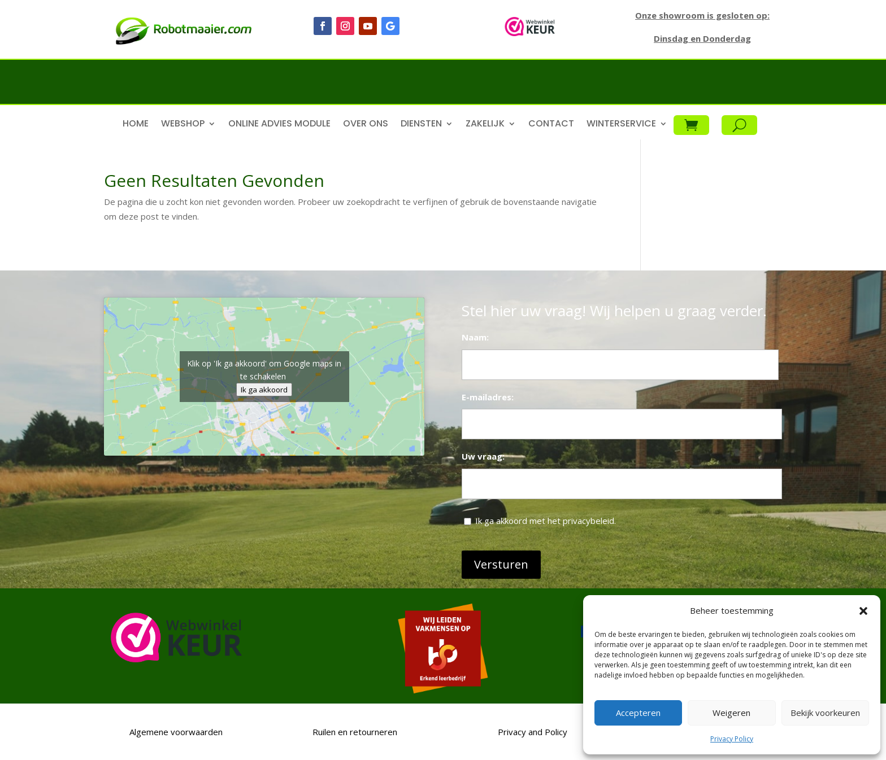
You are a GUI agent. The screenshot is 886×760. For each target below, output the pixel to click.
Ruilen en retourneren (353, 731)
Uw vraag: (483, 456)
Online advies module (279, 125)
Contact (551, 125)
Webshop (183, 125)
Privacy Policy (731, 739)
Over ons (365, 125)
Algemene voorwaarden (175, 731)
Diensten (421, 125)
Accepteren (638, 712)
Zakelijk (485, 125)
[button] (863, 611)
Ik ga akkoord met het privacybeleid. (545, 520)
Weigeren (731, 712)
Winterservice (621, 125)
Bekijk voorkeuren (825, 712)
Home (136, 125)
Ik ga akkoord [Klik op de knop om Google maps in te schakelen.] (264, 390)
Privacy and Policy (532, 731)
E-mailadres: (488, 397)
